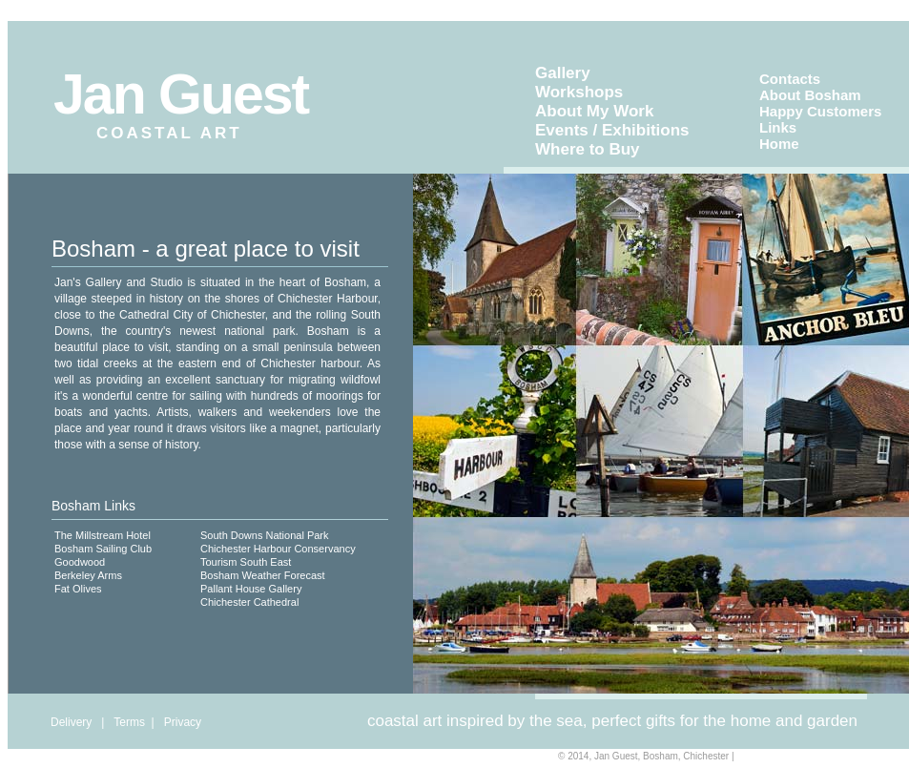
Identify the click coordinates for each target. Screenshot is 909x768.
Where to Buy (587, 149)
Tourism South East (245, 562)
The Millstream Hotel (102, 535)
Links (777, 127)
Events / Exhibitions (612, 130)
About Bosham (810, 95)
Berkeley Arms (88, 575)
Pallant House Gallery (250, 588)
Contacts (789, 79)
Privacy (182, 722)
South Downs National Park (264, 535)
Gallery (562, 73)
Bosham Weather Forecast (262, 575)
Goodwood (79, 562)
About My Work (594, 111)
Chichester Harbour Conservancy (278, 548)
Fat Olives (78, 588)
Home (779, 143)
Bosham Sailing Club (103, 548)
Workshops (579, 92)
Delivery (71, 722)
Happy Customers (820, 111)
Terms (129, 722)
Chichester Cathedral (249, 602)
